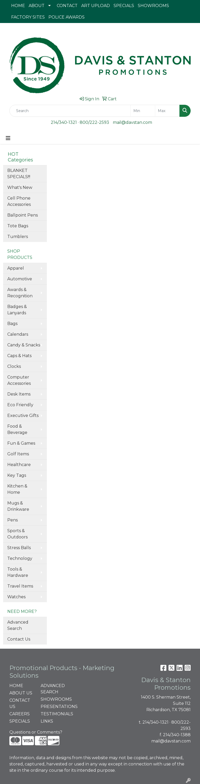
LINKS (47, 721)
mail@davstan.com (132, 122)
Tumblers (17, 236)
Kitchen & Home (17, 489)
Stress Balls (19, 547)
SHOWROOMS (153, 5)
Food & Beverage (17, 429)
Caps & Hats (19, 355)
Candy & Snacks (23, 344)
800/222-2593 (94, 122)
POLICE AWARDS (66, 17)
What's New (19, 187)
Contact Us (18, 639)
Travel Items (20, 586)
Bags (12, 323)
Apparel (15, 268)
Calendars (17, 334)
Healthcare (19, 464)
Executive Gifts (23, 415)
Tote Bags (17, 225)
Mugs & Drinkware (18, 506)
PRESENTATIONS (53, 706)
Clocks (14, 366)
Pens (12, 520)
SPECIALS (124, 5)
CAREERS (19, 713)
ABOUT (37, 5)
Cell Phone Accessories (19, 201)
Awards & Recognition (20, 292)
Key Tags (16, 475)
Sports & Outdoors (17, 533)
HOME (18, 5)
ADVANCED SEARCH (53, 688)
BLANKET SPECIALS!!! (18, 173)
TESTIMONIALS (53, 713)
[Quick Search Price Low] (142, 111)
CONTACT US (19, 703)
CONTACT (67, 5)
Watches (16, 596)
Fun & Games (21, 443)
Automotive (19, 278)
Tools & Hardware (17, 572)
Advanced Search (17, 625)
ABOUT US (20, 692)
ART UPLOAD (95, 5)
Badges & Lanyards (17, 309)
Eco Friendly (20, 404)
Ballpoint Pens (22, 215)
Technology (19, 558)
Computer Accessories (19, 380)
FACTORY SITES (28, 17)
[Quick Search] (70, 111)
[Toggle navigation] (8, 138)
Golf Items (18, 453)
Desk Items (18, 394)
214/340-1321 (64, 122)
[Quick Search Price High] (167, 111)
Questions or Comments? (35, 732)
